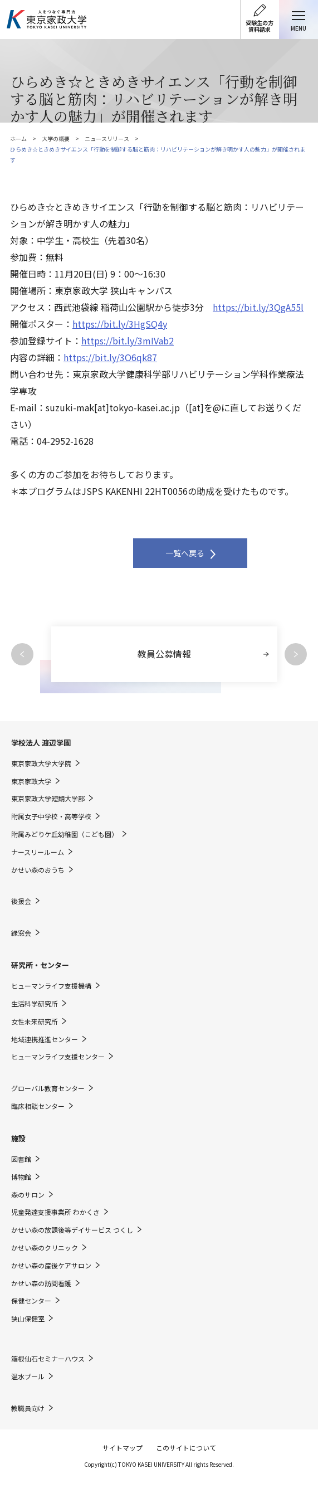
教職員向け (28, 1408)
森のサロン (28, 1194)
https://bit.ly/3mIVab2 (127, 340)
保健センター (31, 1300)
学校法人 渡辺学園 (41, 742)
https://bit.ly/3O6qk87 (110, 357)
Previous (22, 654)
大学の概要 (56, 138)
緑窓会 (21, 932)
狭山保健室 (28, 1318)
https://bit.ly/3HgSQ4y (119, 323)
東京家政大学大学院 (41, 763)
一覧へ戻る (184, 552)
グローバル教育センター (48, 1088)
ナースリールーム (37, 852)
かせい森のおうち (38, 869)
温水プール (28, 1376)
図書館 (21, 1159)
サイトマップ (122, 1447)
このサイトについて (186, 1447)
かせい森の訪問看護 (41, 1283)
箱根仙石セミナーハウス (48, 1358)
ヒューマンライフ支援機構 (51, 985)
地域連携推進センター (44, 1039)
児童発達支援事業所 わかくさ (55, 1212)
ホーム (18, 138)
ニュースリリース (107, 138)
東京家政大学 (31, 781)
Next (296, 654)
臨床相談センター (38, 1106)
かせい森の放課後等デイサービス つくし (72, 1229)
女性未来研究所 (34, 1021)
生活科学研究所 (34, 1003)
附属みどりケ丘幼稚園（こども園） (64, 834)
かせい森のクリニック (44, 1247)
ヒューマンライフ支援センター (58, 1056)
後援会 (21, 901)
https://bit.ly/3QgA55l (258, 307)
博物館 (21, 1177)
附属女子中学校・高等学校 (51, 816)
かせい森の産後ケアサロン (51, 1265)
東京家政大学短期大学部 (48, 798)
